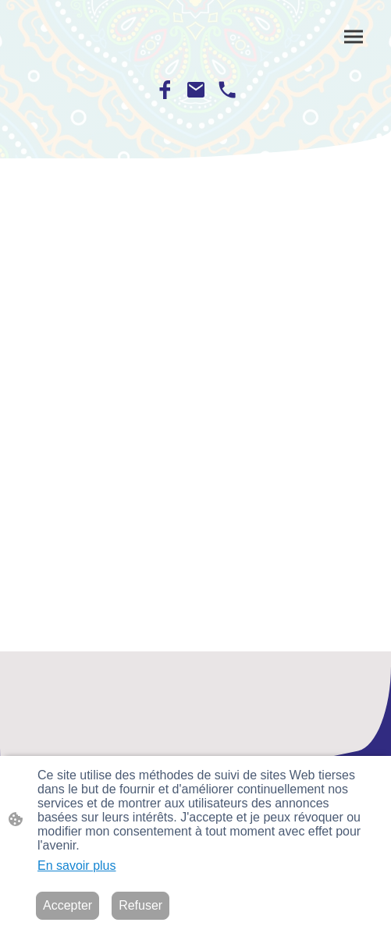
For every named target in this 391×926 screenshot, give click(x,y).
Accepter (67, 905)
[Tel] (227, 89)
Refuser (140, 905)
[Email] (196, 89)
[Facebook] (164, 89)
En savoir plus (76, 865)
